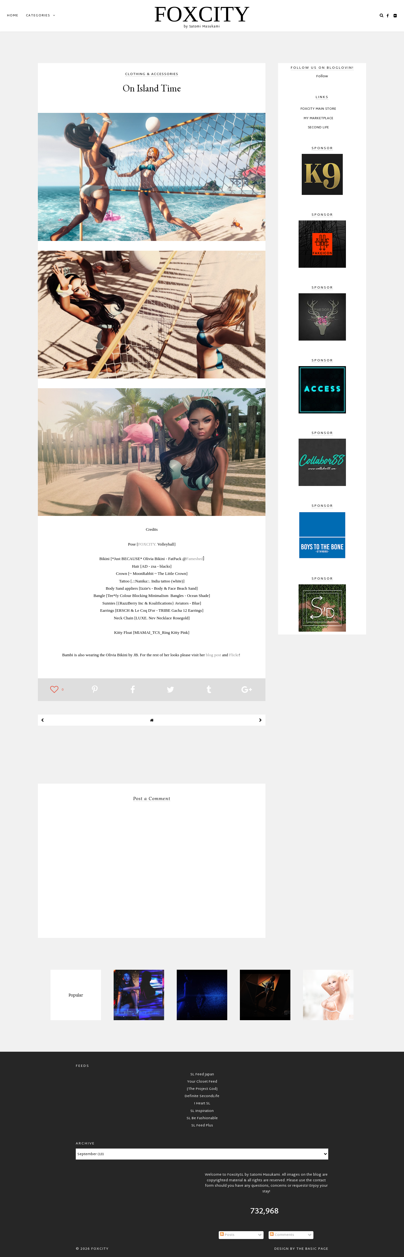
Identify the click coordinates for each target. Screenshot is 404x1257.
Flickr (234, 654)
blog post (213, 654)
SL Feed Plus (202, 1125)
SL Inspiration (202, 1111)
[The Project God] (202, 1089)
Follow (322, 76)
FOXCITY (202, 14)
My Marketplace (318, 118)
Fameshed (194, 558)
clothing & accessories (151, 75)
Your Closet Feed (202, 1082)
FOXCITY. (147, 544)
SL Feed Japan (202, 1074)
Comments (282, 1235)
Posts (227, 1235)
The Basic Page (312, 1249)
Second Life (318, 128)
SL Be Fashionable (202, 1118)
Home (12, 16)
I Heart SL (202, 1103)
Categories (38, 16)
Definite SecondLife (202, 1096)
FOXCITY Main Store (318, 109)
